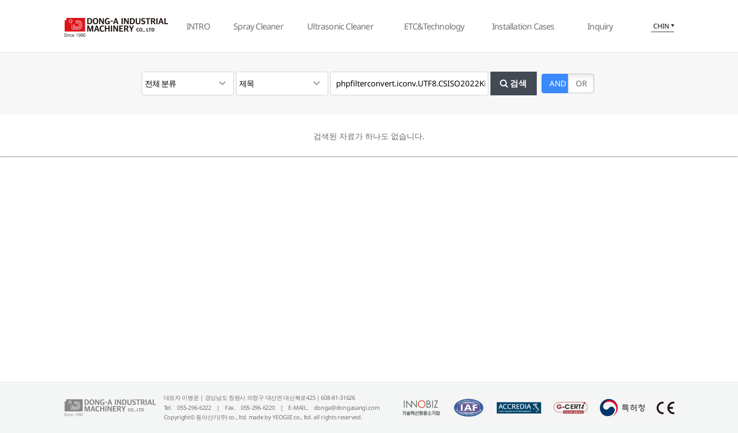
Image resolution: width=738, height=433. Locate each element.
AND (557, 83)
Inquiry (600, 26)
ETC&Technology (434, 26)
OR (581, 83)
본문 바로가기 (0, 0)
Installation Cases (523, 26)
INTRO (198, 26)
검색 (513, 83)
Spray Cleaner (258, 26)
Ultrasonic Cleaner (340, 26)
